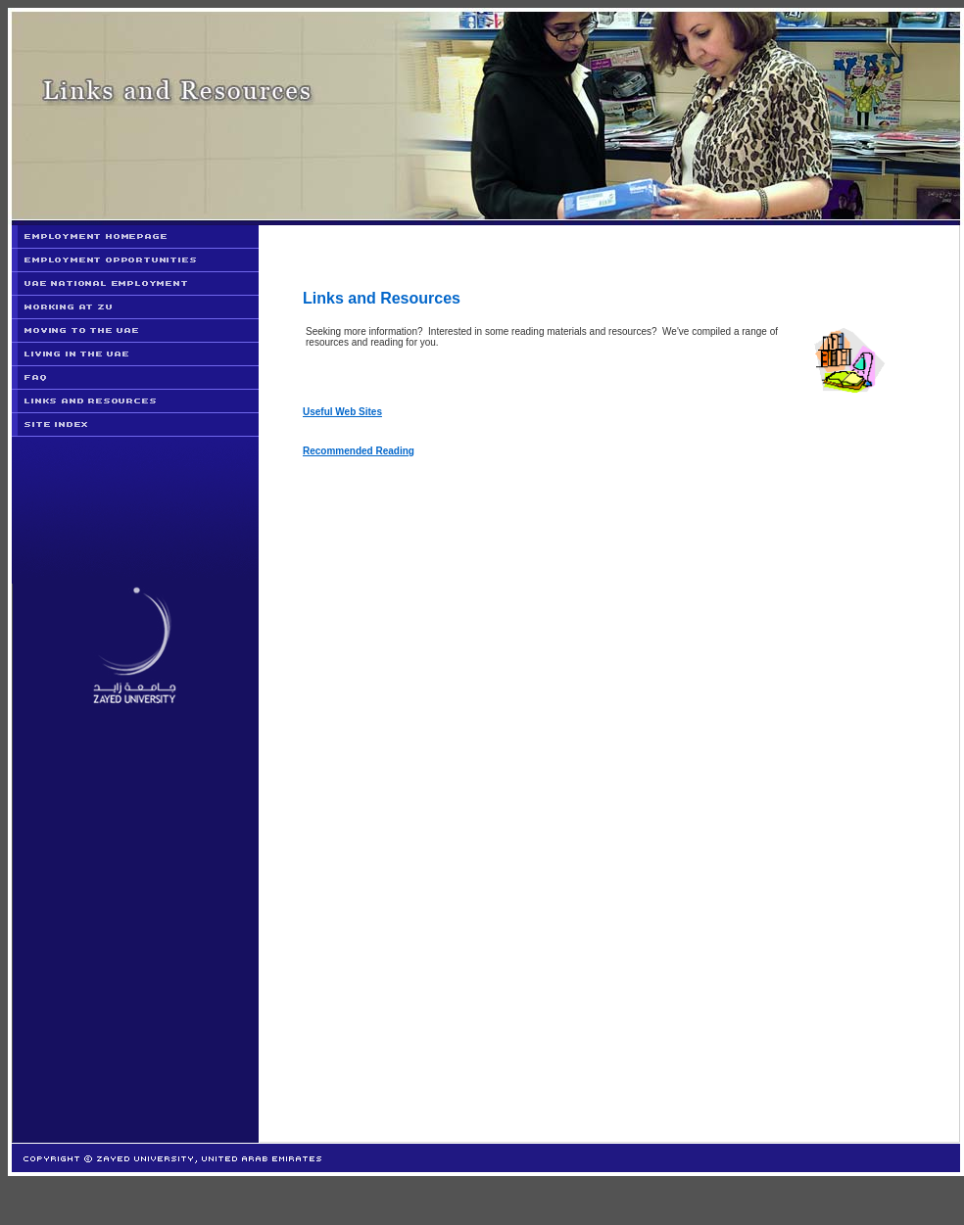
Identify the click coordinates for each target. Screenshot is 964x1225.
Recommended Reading (358, 451)
